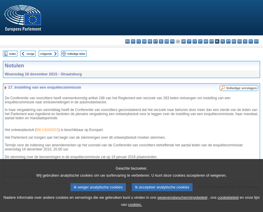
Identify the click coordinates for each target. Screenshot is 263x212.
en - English (167, 41)
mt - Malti (211, 41)
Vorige (30, 53)
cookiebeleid (228, 201)
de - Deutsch (150, 41)
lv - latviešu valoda (195, 41)
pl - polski (223, 41)
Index (12, 53)
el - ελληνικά (161, 41)
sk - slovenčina (239, 41)
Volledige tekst (76, 53)
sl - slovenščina (245, 41)
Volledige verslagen (241, 88)
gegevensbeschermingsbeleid (182, 201)
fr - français (172, 41)
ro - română (234, 41)
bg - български (127, 41)
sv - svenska (256, 41)
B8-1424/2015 (47, 130)
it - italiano (189, 41)
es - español (133, 41)
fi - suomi (251, 41)
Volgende (46, 53)
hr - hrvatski (183, 41)
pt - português (228, 41)
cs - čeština (139, 41)
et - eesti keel (155, 41)
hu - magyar (206, 41)
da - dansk (144, 41)
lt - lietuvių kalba (200, 41)
